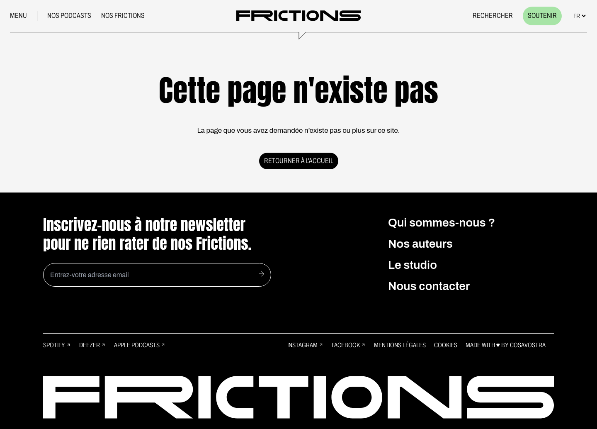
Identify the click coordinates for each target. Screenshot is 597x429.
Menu (18, 16)
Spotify (57, 345)
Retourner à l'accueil (298, 161)
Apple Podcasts (139, 345)
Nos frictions (123, 16)
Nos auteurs (420, 243)
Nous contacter (429, 286)
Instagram (305, 345)
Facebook (349, 345)
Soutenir (542, 16)
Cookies (445, 345)
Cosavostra (528, 345)
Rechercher (493, 16)
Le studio (412, 264)
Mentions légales (400, 345)
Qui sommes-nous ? (441, 222)
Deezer (92, 345)
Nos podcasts (69, 16)
